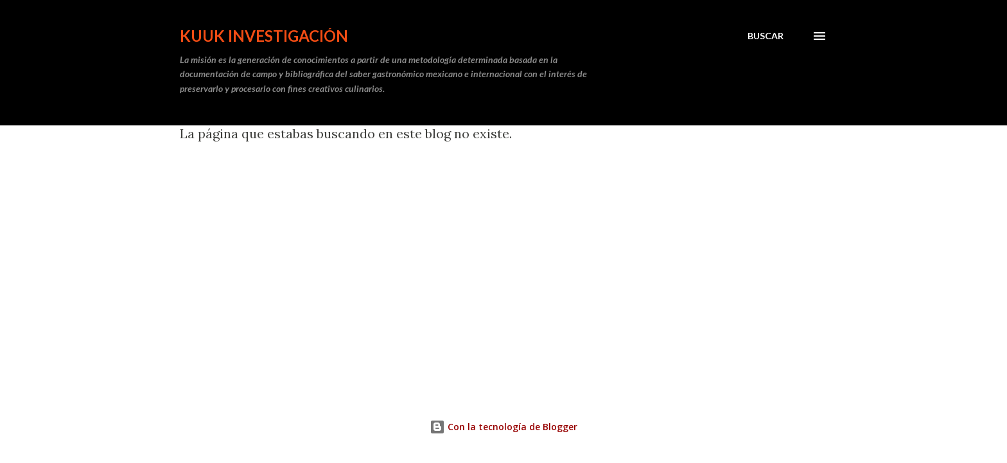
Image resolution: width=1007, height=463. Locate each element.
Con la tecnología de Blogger (503, 427)
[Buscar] (766, 36)
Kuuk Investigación (264, 35)
